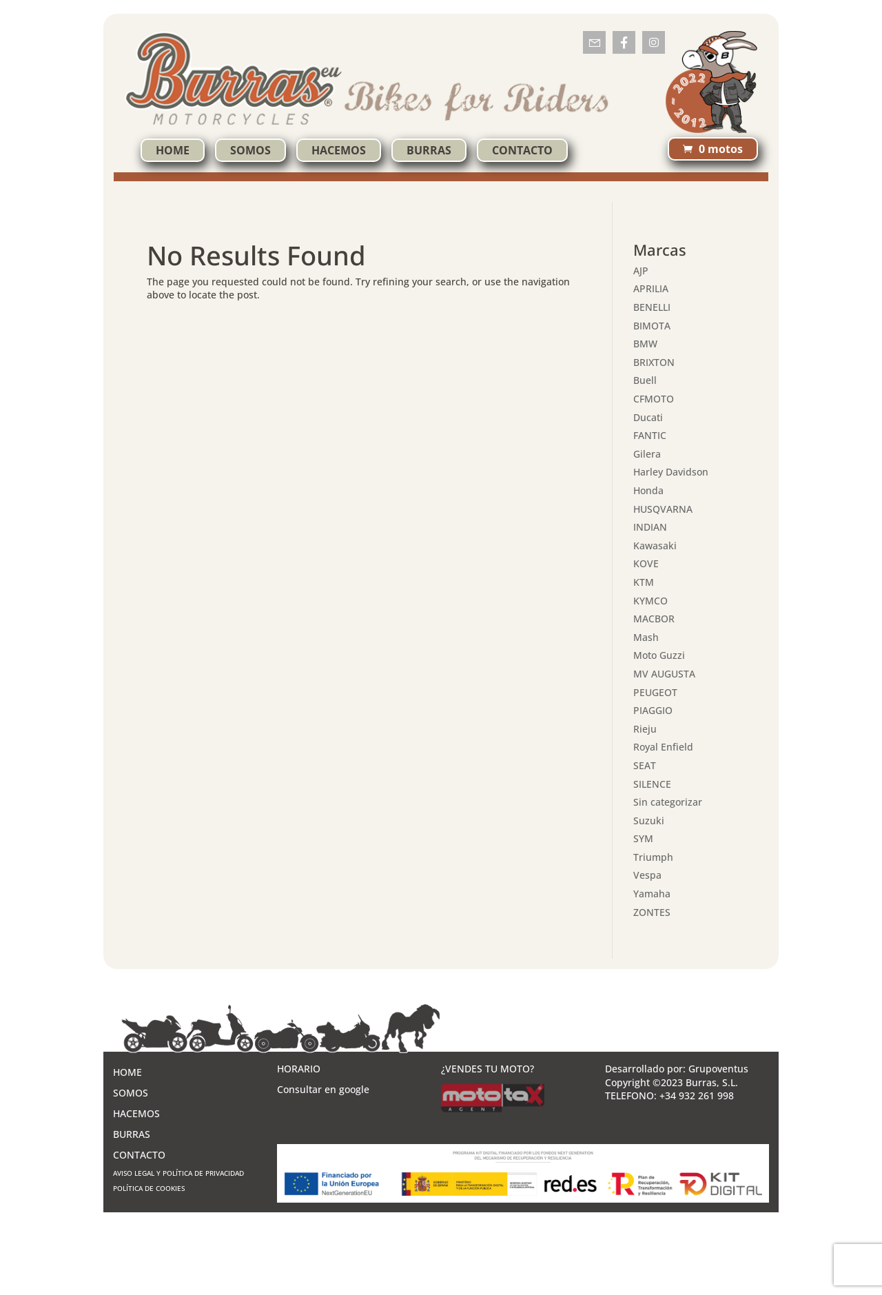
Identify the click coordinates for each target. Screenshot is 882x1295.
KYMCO (650, 600)
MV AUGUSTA (664, 673)
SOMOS (250, 150)
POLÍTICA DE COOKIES (149, 1188)
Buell (645, 380)
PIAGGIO (653, 710)
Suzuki (648, 820)
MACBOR (654, 618)
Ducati (648, 417)
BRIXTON (654, 362)
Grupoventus (718, 1068)
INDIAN (650, 526)
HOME (172, 150)
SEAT (644, 765)
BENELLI (651, 307)
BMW (645, 343)
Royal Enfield (663, 746)
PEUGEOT (655, 692)
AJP (640, 270)
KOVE (646, 563)
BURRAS (429, 150)
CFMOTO (653, 398)
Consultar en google (323, 1089)
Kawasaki (655, 545)
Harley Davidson (670, 471)
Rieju (645, 728)
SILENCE (652, 784)
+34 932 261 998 (696, 1095)
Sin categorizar (667, 801)
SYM (643, 838)
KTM (643, 582)
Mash (646, 637)
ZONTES (651, 912)
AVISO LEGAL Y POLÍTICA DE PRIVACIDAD (178, 1173)
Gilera (647, 453)
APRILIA (650, 288)
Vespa (647, 874)
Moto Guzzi (659, 655)
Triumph (653, 857)
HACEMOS (338, 150)
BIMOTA (651, 325)
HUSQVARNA (663, 509)
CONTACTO (522, 150)
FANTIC (649, 435)
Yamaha (651, 893)
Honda (648, 490)
